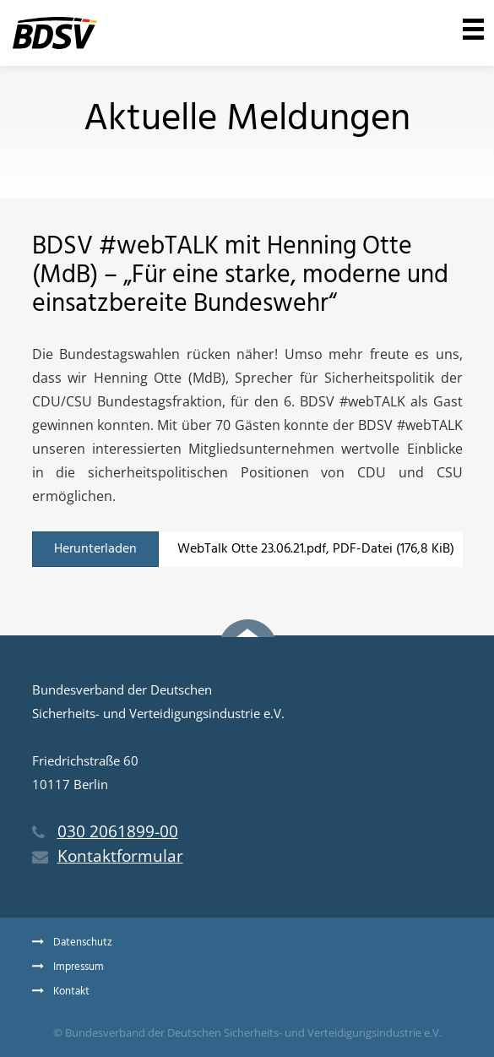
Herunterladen (95, 549)
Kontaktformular (107, 856)
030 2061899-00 (105, 831)
